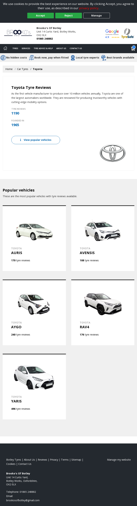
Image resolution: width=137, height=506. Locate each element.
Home (9, 69)
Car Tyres (22, 69)
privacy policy (89, 8)
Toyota (37, 69)
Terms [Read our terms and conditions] (65, 459)
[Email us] (23, 500)
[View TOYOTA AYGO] (34, 312)
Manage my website (119, 459)
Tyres (15, 48)
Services (26, 48)
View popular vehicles (35, 140)
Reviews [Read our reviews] (42, 459)
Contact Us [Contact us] (76, 48)
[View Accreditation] (127, 33)
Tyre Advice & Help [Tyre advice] (43, 48)
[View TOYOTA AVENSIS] (103, 238)
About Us (61, 48)
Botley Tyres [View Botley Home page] (13, 459)
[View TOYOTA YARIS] (34, 386)
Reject (69, 15)
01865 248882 (45, 38)
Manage (96, 15)
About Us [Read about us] (29, 459)
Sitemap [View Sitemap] (76, 459)
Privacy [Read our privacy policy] (54, 459)
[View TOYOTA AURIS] (34, 238)
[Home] (5, 48)
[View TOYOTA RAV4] (103, 312)
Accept (40, 15)
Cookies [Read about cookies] (10, 464)
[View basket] (133, 48)
